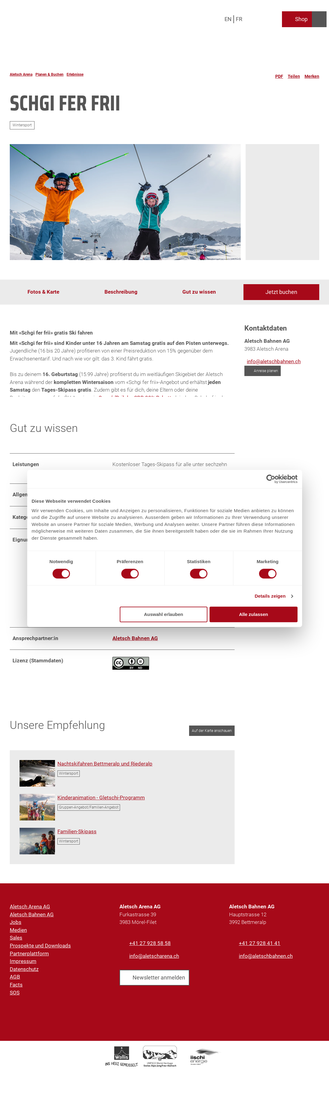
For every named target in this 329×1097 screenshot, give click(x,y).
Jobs (15, 928)
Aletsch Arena (21, 74)
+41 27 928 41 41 (259, 948)
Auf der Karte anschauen (212, 735)
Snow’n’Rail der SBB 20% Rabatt (135, 397)
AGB (15, 982)
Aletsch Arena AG (30, 912)
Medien (18, 935)
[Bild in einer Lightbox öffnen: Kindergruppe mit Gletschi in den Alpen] (37, 812)
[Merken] (312, 74)
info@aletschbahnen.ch (266, 961)
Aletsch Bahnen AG (32, 920)
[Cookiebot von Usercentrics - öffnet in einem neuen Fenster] (271, 478)
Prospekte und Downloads (40, 951)
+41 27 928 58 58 (150, 948)
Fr (239, 19)
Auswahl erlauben (163, 614)
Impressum (23, 967)
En (228, 19)
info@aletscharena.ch (154, 961)
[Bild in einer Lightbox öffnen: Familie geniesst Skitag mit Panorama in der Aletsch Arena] (37, 846)
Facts (16, 990)
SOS (15, 998)
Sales (16, 943)
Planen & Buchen (49, 74)
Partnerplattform (29, 959)
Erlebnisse (75, 74)
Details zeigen (270, 596)
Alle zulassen (253, 614)
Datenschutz (24, 974)
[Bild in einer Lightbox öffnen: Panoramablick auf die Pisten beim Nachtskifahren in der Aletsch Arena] (37, 778)
